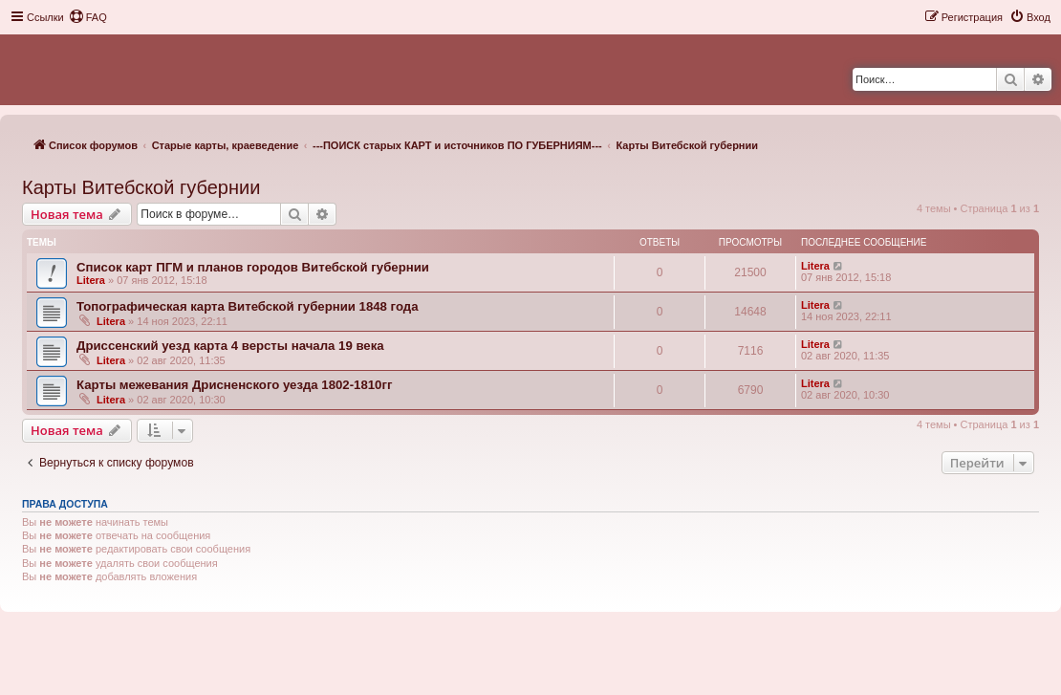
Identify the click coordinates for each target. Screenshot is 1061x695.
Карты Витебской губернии (141, 187)
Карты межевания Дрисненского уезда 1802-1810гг (234, 385)
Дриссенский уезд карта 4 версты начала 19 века (230, 345)
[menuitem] (88, 17)
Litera (90, 280)
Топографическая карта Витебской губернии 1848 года (247, 306)
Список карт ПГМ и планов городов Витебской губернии (252, 267)
